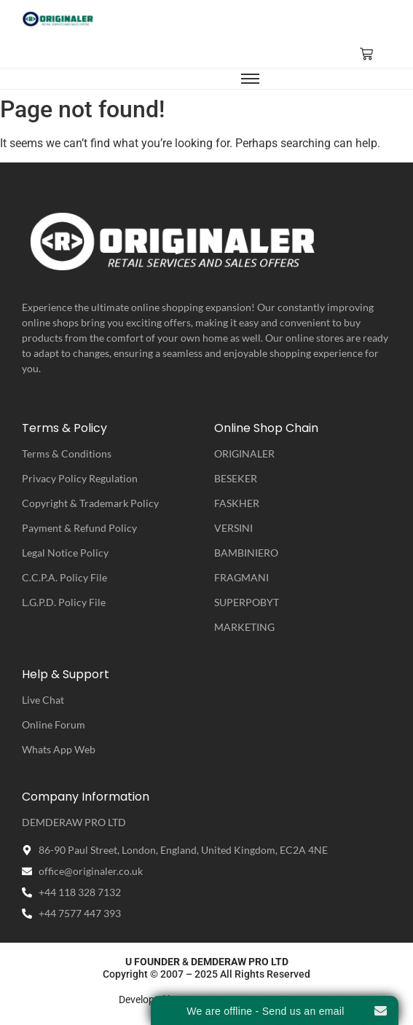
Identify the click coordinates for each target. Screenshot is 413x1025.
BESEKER (235, 478)
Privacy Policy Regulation (80, 478)
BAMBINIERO (246, 552)
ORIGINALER (244, 453)
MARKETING (244, 627)
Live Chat (43, 700)
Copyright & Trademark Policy (90, 503)
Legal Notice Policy (65, 552)
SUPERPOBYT (246, 602)
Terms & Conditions (66, 453)
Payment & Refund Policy (79, 528)
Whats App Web (58, 749)
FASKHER (236, 503)
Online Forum (53, 724)
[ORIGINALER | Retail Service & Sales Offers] (58, 19)
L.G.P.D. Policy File (64, 602)
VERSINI (233, 528)
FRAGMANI (241, 577)
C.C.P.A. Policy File (64, 577)
